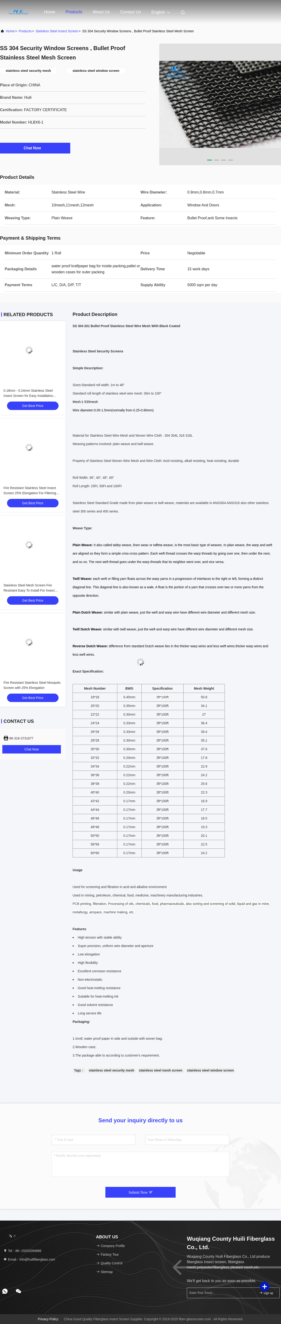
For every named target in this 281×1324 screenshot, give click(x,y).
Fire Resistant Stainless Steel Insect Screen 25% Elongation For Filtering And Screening (30, 493)
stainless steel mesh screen (160, 1070)
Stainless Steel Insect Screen (57, 31)
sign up (266, 1293)
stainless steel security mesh (111, 1070)
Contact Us (130, 12)
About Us (101, 12)
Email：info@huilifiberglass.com (29, 1259)
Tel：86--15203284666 (22, 1251)
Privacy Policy (48, 1319)
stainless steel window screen (210, 1070)
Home (49, 12)
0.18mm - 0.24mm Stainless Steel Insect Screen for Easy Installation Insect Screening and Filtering (28, 396)
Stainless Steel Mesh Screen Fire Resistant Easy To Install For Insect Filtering (29, 590)
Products (74, 12)
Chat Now (35, 148)
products (25, 31)
